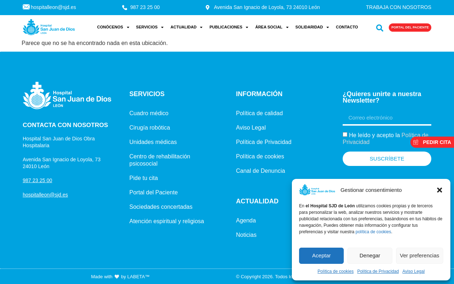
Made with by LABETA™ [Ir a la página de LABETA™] (120, 276)
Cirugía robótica (149, 128)
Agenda (246, 220)
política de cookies (373, 231)
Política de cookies (335, 271)
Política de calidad (259, 113)
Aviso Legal (413, 271)
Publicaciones (228, 27)
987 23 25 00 (37, 180)
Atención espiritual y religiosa (166, 221)
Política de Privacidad (378, 271)
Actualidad (186, 27)
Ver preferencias (419, 255)
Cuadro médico (149, 113)
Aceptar (321, 255)
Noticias (246, 235)
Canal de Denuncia (260, 171)
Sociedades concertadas (160, 207)
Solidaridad (312, 27)
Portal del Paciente (153, 192)
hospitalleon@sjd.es (45, 195)
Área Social (271, 27)
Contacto (347, 27)
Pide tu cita (143, 178)
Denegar (370, 255)
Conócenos (113, 27)
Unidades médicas (153, 142)
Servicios (150, 27)
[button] (439, 190)
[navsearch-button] (378, 26)
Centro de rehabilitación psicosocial (159, 160)
